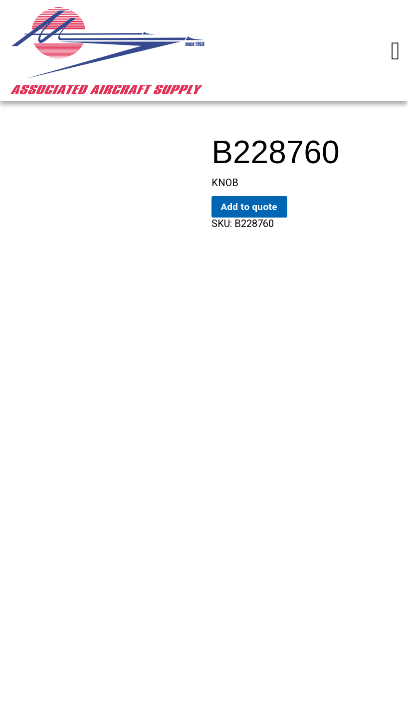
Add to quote (249, 207)
